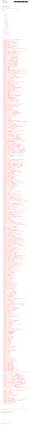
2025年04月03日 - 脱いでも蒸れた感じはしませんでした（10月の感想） (11, 214)
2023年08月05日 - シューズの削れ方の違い (8, 325)
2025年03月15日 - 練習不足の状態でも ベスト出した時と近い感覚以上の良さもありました (13, 239)
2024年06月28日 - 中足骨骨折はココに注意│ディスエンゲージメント (11, 282)
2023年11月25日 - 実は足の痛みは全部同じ (8, 296)
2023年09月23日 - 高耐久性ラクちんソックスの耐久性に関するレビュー (11, 316)
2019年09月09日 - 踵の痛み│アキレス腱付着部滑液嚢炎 (9, 401)
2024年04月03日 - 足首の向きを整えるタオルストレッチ (9, 288)
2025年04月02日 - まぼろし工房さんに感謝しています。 (9, 221)
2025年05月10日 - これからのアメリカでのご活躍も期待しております (11, 203)
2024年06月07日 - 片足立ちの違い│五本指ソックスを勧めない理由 (10, 285)
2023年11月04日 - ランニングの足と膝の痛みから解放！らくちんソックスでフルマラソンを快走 (14, 303)
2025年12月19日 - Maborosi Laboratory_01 (8, 122)
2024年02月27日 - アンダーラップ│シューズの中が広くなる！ (10, 290)
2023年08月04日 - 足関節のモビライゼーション (8, 328)
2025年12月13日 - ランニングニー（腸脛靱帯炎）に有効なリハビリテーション (12, 128)
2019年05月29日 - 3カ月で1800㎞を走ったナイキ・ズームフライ (10, 402)
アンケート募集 (6, 28)
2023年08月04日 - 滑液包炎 (6, 327)
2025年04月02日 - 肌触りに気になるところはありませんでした (10, 217)
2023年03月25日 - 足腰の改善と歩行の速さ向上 (8, 366)
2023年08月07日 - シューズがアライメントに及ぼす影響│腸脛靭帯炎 (11, 320)
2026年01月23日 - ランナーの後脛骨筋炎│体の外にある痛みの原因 (10, 61)
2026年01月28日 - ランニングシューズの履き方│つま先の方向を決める (11, 58)
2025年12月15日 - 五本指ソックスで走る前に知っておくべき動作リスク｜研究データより (13, 125)
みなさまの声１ (6, 26)
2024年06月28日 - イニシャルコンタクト (7, 281)
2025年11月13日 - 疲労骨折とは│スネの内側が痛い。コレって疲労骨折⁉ (11, 135)
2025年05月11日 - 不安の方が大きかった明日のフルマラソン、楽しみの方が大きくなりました (13, 202)
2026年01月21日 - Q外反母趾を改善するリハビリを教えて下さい (10, 66)
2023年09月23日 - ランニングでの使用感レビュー (8, 315)
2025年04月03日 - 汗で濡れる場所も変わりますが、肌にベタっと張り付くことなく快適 (13, 212)
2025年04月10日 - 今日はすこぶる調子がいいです (8, 205)
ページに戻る (17, 8)
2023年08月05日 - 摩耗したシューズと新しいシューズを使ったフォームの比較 (12, 324)
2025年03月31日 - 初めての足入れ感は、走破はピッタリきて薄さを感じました (12, 233)
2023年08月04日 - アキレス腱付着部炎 (7, 326)
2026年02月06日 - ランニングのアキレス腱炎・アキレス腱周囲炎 (10, 56)
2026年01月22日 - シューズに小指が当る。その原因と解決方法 (10, 64)
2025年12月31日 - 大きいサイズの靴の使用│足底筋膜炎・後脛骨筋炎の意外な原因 (12, 112)
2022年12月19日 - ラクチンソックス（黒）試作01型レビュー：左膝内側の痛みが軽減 (12, 381)
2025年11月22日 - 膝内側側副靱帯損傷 (7, 131)
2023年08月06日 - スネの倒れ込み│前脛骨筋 (8, 322)
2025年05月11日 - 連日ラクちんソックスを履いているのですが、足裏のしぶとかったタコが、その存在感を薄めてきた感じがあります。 (15, 201)
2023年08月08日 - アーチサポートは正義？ (8, 319)
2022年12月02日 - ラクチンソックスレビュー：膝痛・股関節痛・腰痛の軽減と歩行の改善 (13, 386)
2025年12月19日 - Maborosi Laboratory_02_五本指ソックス (10, 124)
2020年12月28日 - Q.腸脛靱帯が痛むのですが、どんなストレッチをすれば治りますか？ (13, 400)
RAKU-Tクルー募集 (7, 33)
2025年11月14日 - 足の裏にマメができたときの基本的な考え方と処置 (11, 132)
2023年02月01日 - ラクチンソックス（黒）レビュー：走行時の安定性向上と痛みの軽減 (13, 374)
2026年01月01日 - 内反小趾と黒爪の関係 (7, 108)
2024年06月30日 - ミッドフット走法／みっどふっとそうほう (10, 277)
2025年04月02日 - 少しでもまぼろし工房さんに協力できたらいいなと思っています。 (12, 223)
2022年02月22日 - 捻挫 (5, 396)
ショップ (23, 1)
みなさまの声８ (6, 19)
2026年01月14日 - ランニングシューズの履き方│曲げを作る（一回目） (11, 76)
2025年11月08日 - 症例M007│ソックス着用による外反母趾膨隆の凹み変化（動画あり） (13, 138)
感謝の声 (6, 29)
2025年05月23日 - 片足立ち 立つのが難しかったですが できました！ (11, 194)
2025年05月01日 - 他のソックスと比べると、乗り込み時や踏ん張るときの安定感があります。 (13, 204)
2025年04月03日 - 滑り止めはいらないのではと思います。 (9, 215)
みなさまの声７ (6, 20)
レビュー (6, 18)
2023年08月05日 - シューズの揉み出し (7, 323)
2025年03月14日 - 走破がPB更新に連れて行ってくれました (10, 241)
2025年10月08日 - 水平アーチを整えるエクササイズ (9, 162)
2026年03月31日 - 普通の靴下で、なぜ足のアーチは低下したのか (10, 45)
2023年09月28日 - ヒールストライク (7, 314)
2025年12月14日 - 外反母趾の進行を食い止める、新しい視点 (10, 127)
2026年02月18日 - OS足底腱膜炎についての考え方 (9, 47)
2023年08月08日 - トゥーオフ (6, 318)
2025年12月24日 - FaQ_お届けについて (7, 118)
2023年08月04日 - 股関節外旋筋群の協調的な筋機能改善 (9, 331)
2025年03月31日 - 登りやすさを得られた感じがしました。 (9, 235)
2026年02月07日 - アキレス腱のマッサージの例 (8, 55)
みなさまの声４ (6, 23)
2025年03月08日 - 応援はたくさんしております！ (8, 246)
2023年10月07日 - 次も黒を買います (7, 312)
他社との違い (26, 1)
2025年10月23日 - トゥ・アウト (6, 158)
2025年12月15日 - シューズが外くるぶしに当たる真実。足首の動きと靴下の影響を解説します (13, 126)
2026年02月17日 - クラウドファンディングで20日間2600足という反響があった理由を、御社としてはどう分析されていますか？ (15, 49)
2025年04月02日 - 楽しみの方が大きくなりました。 (9, 220)
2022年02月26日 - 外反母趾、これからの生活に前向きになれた (10, 395)
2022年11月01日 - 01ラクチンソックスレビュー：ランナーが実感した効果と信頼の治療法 (13, 390)
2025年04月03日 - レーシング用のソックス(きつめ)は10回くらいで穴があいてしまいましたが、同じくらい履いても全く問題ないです (15, 210)
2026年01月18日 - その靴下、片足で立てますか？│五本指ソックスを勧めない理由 (12, 71)
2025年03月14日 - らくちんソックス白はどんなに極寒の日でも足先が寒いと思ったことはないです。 (14, 240)
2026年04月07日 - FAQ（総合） (6, 44)
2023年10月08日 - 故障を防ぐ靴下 (7, 311)
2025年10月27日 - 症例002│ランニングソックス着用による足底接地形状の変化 (12, 146)
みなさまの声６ (6, 21)
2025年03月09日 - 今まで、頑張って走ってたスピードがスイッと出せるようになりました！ (13, 244)
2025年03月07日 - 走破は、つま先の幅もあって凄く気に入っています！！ (11, 247)
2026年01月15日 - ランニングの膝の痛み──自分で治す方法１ (10, 74)
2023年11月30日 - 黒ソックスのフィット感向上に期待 (9, 294)
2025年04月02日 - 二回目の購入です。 (7, 218)
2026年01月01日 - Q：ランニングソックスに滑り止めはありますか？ (11, 111)
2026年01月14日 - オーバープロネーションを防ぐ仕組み (9, 75)
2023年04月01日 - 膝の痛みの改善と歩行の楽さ (8, 364)
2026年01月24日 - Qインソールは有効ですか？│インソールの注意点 (10, 59)
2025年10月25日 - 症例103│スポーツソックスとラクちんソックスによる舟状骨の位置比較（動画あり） (14, 151)
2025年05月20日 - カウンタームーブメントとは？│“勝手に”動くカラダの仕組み (12, 195)
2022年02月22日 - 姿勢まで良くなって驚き (8, 397)
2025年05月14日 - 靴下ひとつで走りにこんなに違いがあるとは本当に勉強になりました (13, 199)
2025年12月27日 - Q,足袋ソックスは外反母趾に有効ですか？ (10, 115)
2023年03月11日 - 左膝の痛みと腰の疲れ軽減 (8, 370)
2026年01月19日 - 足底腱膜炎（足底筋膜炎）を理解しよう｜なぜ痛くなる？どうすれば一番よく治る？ (14, 70)
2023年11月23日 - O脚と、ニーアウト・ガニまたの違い (9, 297)
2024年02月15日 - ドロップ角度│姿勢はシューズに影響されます (10, 293)
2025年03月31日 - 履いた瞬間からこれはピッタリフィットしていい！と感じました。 (12, 234)
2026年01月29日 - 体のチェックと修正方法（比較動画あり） (10, 57)
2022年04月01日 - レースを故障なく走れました (8, 392)
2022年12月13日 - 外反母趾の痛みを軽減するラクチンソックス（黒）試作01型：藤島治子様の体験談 (14, 382)
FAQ (5, 16)
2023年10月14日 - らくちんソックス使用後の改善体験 (9, 309)
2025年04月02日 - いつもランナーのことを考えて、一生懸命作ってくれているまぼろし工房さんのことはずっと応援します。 (15, 225)
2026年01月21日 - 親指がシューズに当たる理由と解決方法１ (10, 65)
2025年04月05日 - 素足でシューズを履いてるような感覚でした (10, 206)
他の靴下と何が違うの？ (19, 1)
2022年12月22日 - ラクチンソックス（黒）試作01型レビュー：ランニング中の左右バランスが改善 (14, 380)
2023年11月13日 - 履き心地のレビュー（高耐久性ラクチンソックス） (11, 299)
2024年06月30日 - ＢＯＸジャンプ (7, 279)
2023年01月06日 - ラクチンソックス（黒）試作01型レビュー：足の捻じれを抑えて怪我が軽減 (13, 378)
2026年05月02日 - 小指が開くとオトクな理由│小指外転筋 (9, 42)
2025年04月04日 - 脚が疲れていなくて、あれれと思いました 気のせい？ (11, 207)
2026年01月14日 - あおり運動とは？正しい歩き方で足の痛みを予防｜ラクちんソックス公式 (13, 77)
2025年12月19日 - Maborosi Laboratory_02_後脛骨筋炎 (9, 123)
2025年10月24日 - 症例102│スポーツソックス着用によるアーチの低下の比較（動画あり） (13, 153)
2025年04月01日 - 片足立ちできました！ (7, 228)
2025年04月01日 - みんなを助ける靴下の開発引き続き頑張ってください (11, 230)
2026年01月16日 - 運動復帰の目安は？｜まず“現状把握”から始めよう (11, 72)
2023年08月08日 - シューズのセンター (7, 317)
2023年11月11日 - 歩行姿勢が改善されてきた (8, 300)
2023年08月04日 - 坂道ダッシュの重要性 (7, 330)
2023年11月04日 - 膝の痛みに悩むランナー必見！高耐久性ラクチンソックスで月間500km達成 (13, 304)
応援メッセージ (6, 30)
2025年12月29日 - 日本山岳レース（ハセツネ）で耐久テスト (10, 114)
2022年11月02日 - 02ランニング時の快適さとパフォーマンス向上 (10, 389)
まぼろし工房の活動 (7, 32)
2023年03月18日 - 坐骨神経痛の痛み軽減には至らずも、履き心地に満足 (11, 369)
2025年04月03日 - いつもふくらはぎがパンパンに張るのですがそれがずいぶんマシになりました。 (14, 211)
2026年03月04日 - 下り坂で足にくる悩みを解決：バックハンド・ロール (11, 46)
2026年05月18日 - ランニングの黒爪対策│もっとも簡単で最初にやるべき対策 (12, 39)
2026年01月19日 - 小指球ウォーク (7, 68)
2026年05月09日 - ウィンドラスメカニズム (8, 40)
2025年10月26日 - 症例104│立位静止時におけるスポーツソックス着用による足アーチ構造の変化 (14, 149)
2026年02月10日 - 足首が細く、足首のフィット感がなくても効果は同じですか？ (12, 54)
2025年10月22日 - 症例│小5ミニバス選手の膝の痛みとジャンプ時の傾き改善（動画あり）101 (13, 159)
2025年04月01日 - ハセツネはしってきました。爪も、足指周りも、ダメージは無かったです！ (13, 231)
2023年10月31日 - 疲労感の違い (6, 305)
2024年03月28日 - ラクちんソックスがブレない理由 (9, 289)
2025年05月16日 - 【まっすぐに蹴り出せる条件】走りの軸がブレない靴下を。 (12, 197)
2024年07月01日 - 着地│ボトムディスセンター (8, 276)
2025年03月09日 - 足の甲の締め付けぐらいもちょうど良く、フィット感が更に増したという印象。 (14, 245)
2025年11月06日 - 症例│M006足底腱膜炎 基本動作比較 (9, 141)
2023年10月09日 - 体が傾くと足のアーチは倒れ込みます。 (9, 310)
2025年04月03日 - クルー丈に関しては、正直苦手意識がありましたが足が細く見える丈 (13, 216)
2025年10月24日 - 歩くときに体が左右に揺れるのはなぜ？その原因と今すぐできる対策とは (13, 152)
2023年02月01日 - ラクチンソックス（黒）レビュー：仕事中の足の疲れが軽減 (12, 375)
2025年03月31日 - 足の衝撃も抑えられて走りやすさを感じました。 (10, 236)
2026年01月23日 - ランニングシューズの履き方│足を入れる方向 (10, 62)
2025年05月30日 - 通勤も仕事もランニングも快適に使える (9, 193)
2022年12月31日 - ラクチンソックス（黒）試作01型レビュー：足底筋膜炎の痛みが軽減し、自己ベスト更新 (15, 379)
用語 (5, 31)
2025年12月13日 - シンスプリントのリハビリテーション (9, 129)
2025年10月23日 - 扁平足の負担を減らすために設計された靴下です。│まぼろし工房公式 (13, 155)
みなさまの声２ (6, 25)
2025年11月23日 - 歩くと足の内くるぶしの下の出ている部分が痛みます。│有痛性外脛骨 (13, 130)
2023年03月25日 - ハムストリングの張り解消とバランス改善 (10, 367)
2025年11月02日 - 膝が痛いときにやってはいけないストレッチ (10, 142)
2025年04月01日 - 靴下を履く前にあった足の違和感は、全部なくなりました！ (12, 229)
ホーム (15, 1)
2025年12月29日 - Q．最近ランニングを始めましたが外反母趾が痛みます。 (11, 113)
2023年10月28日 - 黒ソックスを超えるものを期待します (9, 306)
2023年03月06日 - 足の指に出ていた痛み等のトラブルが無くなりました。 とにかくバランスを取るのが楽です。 (15, 372)
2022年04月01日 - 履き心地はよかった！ (7, 393)
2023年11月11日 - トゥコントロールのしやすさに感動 (9, 301)
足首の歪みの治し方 (7, 34)
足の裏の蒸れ (6, 13)
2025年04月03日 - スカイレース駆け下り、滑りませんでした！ (10, 213)
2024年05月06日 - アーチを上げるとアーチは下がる (9, 286)
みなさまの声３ (6, 24)
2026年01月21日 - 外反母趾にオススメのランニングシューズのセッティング (11, 67)
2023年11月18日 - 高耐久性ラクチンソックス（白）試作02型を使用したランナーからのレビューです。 (14, 298)
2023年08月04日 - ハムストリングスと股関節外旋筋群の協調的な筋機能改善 (11, 329)
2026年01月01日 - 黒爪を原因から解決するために (8, 109)
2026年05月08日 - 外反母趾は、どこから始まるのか (9, 41)
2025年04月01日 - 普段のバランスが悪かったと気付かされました (10, 226)
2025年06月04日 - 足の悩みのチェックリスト (8, 192)
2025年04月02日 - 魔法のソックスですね (7, 219)
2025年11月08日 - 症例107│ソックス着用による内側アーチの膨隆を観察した (11, 139)
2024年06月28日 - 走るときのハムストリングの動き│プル (9, 284)
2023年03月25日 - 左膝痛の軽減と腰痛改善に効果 (8, 368)
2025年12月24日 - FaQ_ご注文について (7, 117)
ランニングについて (7, 14)
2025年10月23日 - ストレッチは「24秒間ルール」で (9, 156)
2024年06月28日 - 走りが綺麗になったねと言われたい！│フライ (10, 283)
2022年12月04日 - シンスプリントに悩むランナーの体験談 (9, 385)
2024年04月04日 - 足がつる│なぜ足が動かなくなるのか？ (9, 287)
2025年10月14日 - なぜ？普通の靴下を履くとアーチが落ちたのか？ (10, 161)
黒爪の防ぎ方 (6, 17)
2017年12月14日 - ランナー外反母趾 (7, 403)
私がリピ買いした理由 (7, 27)
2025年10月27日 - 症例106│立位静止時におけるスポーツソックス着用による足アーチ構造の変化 (14, 147)
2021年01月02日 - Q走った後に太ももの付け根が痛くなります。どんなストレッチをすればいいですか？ (15, 399)
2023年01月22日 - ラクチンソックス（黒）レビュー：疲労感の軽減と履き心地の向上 (12, 377)
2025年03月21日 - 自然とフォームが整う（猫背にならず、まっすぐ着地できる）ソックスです (13, 237)
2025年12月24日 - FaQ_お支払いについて (8, 116)
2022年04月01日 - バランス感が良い (7, 391)
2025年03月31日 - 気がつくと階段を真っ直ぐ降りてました (9, 232)
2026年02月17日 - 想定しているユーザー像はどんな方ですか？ (10, 50)
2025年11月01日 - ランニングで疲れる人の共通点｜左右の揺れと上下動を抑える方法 (12, 144)
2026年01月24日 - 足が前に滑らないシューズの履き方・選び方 (10, 60)
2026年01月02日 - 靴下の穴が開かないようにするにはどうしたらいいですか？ (12, 106)
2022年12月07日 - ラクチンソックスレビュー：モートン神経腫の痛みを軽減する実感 (12, 384)
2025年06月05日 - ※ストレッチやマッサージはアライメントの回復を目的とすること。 (13, 191)
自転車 (5, 35)
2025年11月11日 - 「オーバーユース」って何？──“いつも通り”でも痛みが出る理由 (12, 137)
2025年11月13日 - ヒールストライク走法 (7, 133)
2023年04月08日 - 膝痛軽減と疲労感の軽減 (8, 363)
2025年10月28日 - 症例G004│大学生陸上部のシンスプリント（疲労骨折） (11, 145)
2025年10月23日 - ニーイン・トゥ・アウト (8, 154)
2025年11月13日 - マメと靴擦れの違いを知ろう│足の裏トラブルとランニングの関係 (12, 134)
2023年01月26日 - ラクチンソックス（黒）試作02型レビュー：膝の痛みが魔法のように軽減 (13, 376)
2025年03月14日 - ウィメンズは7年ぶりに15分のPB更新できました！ (11, 243)
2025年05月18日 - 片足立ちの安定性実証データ (8, 196)
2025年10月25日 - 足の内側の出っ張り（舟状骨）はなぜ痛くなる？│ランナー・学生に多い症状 (14, 150)
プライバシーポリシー (10, 409)
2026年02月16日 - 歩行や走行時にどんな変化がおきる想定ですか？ (10, 52)
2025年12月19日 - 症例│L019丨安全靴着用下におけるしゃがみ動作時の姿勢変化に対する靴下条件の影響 (15, 121)
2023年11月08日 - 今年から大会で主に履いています (9, 302)
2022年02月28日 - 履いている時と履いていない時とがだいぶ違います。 (11, 394)
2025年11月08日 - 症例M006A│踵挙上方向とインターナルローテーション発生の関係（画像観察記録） (14, 140)
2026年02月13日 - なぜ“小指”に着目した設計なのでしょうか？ (10, 53)
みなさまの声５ (6, 22)
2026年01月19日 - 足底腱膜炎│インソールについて (9, 69)
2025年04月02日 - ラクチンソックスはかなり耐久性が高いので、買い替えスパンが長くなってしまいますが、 (15, 222)
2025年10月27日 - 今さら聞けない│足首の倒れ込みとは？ (9, 148)
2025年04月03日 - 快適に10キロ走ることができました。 (9, 208)
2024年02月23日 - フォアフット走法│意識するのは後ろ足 (9, 292)
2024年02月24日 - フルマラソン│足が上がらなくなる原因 (9, 291)
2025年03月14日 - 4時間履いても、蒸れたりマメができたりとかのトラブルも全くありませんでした (14, 242)
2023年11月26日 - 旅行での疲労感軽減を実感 (8, 295)
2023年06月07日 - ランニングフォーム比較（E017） (9, 361)
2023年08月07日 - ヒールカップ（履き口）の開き (8, 321)
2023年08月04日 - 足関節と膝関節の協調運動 (8, 332)
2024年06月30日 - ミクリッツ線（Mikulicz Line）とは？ (9, 278)
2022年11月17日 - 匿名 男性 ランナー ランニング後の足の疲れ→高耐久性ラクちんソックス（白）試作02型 (15, 388)
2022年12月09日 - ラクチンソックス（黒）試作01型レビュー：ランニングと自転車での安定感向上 (14, 383)
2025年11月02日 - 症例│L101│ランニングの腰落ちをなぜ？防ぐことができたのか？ (12, 143)
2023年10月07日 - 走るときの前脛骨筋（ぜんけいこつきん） (10, 313)
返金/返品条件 (6, 409)
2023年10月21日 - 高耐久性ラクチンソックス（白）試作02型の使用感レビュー (12, 308)
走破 (5, 15)
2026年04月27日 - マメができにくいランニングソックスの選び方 (10, 43)
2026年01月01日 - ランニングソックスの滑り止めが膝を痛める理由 (10, 110)
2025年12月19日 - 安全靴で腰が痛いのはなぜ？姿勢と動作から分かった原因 (11, 120)
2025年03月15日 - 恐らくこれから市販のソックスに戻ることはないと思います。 (12, 238)
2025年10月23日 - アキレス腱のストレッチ (8, 157)
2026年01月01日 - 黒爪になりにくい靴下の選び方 (8, 107)
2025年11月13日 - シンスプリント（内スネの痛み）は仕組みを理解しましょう (12, 136)
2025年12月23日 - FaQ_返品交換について (8, 119)
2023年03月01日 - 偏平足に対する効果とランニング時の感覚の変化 (10, 373)
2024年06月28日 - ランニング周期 (7, 280)
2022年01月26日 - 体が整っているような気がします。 (9, 398)
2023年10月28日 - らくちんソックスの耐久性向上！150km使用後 (10, 307)
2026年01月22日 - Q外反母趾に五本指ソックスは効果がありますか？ (11, 63)
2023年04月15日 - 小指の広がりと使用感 (7, 362)
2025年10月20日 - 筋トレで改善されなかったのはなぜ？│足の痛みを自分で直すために (13, 160)
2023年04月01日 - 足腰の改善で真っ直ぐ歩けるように (9, 365)
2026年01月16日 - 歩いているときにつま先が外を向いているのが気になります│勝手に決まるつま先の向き (15, 73)
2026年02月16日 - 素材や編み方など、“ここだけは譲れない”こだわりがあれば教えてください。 (14, 51)
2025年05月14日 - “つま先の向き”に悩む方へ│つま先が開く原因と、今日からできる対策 (13, 198)
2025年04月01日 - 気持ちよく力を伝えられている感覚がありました (10, 227)
